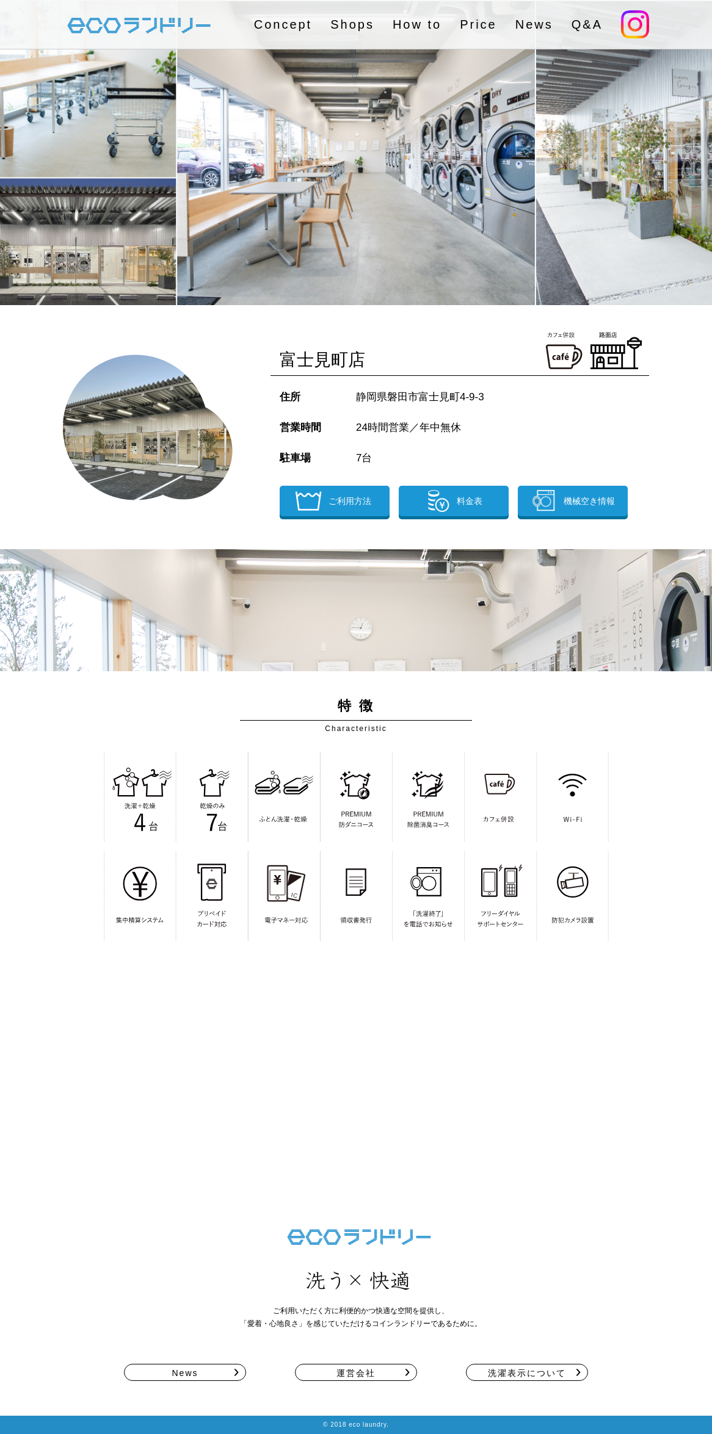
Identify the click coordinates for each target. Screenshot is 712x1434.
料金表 (452, 501)
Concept (283, 24)
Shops (352, 24)
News (534, 24)
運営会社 (356, 1373)
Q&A (587, 24)
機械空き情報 (572, 501)
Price (478, 24)
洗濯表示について (527, 1373)
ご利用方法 (333, 501)
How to (417, 24)
